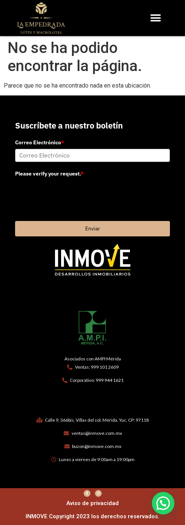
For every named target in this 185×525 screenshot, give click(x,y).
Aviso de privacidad (92, 503)
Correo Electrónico (39, 142)
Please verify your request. (49, 173)
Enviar (92, 228)
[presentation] (72, 194)
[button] (155, 18)
